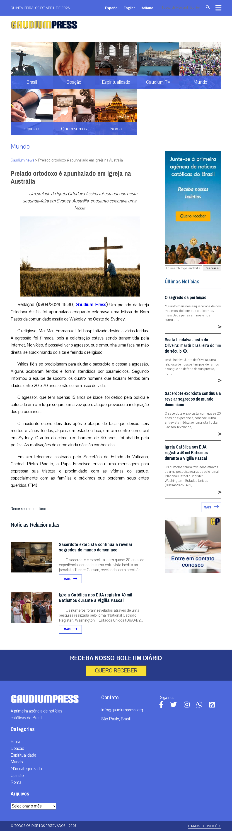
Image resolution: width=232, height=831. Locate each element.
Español (111, 7)
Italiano (147, 7)
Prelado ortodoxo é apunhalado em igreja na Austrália (71, 177)
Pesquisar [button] (212, 268)
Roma (16, 782)
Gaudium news (22, 160)
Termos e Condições (204, 826)
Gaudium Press (91, 305)
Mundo (20, 146)
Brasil (15, 742)
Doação (17, 748)
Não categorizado (26, 769)
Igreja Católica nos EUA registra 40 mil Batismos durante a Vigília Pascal (95, 598)
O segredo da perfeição (185, 297)
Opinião (17, 776)
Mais (70, 579)
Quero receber (116, 670)
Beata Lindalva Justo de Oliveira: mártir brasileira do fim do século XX (193, 345)
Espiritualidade (23, 755)
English (129, 7)
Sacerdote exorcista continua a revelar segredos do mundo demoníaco (96, 547)
